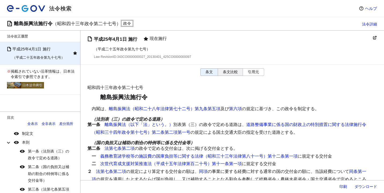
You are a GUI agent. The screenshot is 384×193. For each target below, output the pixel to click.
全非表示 (49, 124)
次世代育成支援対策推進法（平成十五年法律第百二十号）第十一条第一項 (171, 163)
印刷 (343, 186)
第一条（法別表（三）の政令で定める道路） (48, 154)
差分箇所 (66, 124)
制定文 (27, 133)
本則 (25, 142)
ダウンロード (366, 186)
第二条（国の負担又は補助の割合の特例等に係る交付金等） (48, 173)
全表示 (32, 124)
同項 (203, 171)
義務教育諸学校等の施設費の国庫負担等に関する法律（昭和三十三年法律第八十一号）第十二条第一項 (199, 156)
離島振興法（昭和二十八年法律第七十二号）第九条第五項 (164, 108)
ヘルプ (371, 8)
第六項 (235, 108)
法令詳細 (369, 24)
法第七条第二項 (120, 148)
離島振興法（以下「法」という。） (139, 124)
